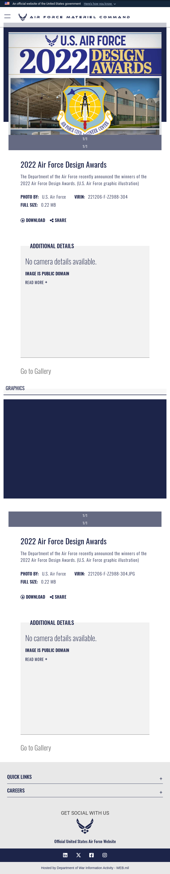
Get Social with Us (85, 813)
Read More (35, 282)
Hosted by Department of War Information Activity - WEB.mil (85, 868)
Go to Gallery (36, 371)
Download (33, 220)
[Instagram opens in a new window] (104, 855)
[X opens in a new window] (78, 855)
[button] (100, 3)
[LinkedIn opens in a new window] (65, 855)
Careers (16, 790)
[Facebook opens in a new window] (91, 855)
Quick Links (19, 776)
